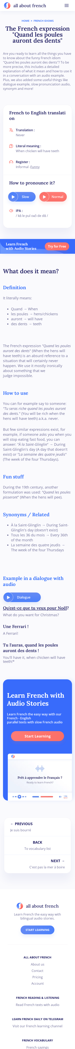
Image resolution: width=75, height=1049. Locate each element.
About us (37, 964)
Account (37, 983)
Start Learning (38, 736)
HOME (25, 21)
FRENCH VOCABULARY (37, 1040)
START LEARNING (37, 930)
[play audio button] (13, 197)
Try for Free (57, 246)
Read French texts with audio (37, 1005)
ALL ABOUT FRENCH (37, 957)
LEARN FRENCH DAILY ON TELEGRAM (37, 1019)
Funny (35, 167)
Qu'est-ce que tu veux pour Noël (35, 608)
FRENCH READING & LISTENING (37, 998)
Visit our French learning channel (37, 1026)
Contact (37, 971)
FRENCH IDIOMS (44, 21)
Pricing (37, 977)
